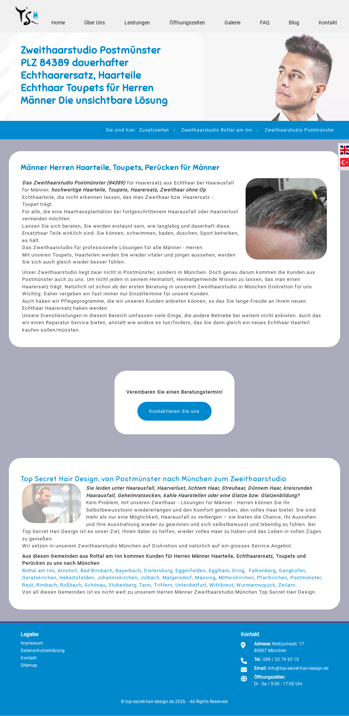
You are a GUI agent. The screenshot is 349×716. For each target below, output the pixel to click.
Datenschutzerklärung (43, 650)
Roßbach (71, 585)
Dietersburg (158, 570)
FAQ (264, 23)
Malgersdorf (177, 578)
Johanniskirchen (117, 578)
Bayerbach (128, 570)
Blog (294, 23)
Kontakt (328, 23)
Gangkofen (292, 570)
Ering (238, 570)
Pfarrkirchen (272, 578)
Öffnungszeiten (187, 23)
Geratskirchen (39, 578)
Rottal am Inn (38, 570)
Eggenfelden (190, 570)
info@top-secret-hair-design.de (298, 668)
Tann (145, 585)
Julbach (150, 578)
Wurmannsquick (256, 585)
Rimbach (46, 585)
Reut (27, 585)
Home (58, 23)
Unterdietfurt (190, 585)
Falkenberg (262, 570)
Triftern (163, 585)
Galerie (232, 23)
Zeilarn (286, 585)
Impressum (32, 643)
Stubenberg (122, 585)
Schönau (95, 585)
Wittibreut (221, 585)
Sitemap (29, 665)
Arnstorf (68, 570)
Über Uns (94, 23)
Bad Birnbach (97, 570)
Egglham (219, 570)
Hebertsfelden (76, 578)
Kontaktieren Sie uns (174, 411)
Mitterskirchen (236, 578)
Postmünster (305, 578)
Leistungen (137, 23)
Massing (205, 578)
